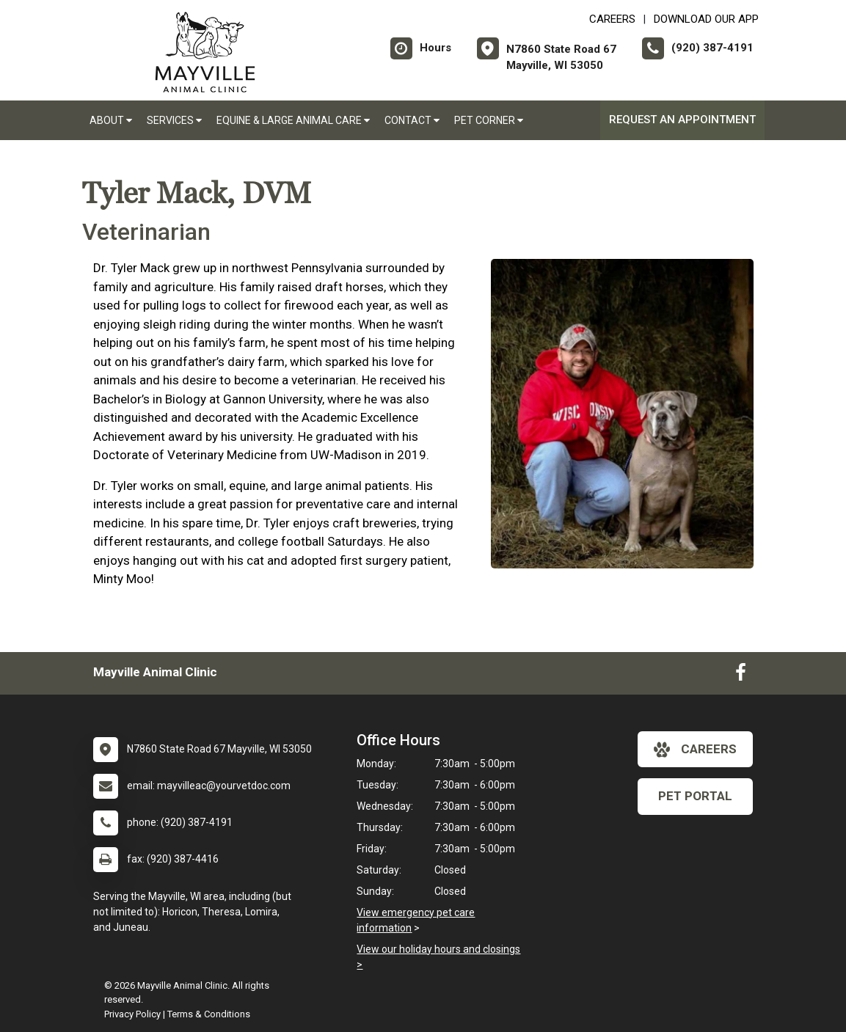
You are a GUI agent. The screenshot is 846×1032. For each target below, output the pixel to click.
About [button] (111, 120)
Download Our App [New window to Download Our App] (706, 19)
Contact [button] (412, 120)
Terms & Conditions (208, 1014)
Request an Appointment (682, 119)
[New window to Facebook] (741, 675)
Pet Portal (695, 795)
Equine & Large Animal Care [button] (293, 120)
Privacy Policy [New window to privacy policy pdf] (132, 1014)
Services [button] (174, 120)
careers (695, 750)
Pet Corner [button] (488, 120)
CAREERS (612, 19)
